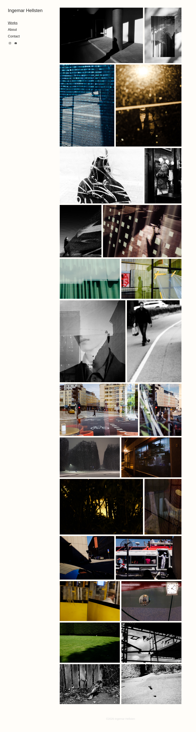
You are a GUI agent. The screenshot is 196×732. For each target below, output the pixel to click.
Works (13, 23)
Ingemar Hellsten (25, 10)
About (12, 30)
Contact (14, 36)
